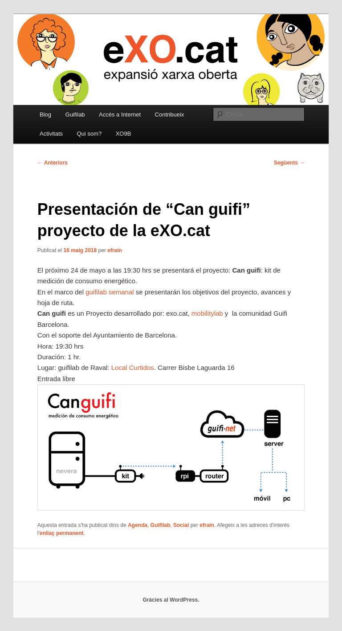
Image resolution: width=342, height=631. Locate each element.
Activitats (51, 133)
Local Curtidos (132, 367)
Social (181, 525)
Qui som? (89, 133)
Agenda (137, 525)
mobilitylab (207, 313)
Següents (289, 163)
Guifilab (75, 114)
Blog (45, 114)
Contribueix (169, 114)
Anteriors (52, 163)
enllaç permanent (62, 533)
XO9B (123, 133)
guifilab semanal (110, 292)
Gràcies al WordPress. (170, 600)
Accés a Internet (120, 114)
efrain (114, 250)
